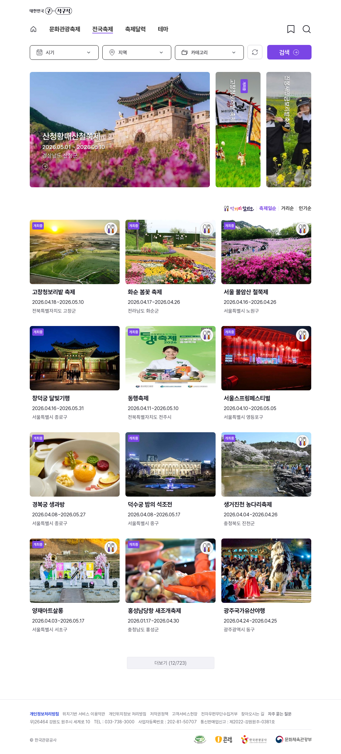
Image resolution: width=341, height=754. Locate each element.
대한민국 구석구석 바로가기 (51, 11)
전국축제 (102, 29)
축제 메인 (33, 29)
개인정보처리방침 (44, 714)
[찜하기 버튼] (291, 29)
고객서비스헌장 (184, 714)
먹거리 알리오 (238, 208)
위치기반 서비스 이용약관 (84, 714)
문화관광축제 (64, 29)
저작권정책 (159, 714)
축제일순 (267, 208)
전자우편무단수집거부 (219, 714)
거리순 (287, 208)
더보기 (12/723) (171, 663)
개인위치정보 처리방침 (127, 714)
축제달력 (135, 29)
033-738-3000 (120, 721)
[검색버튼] (307, 29)
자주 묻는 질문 (280, 714)
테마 (163, 29)
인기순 (305, 208)
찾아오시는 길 (252, 714)
